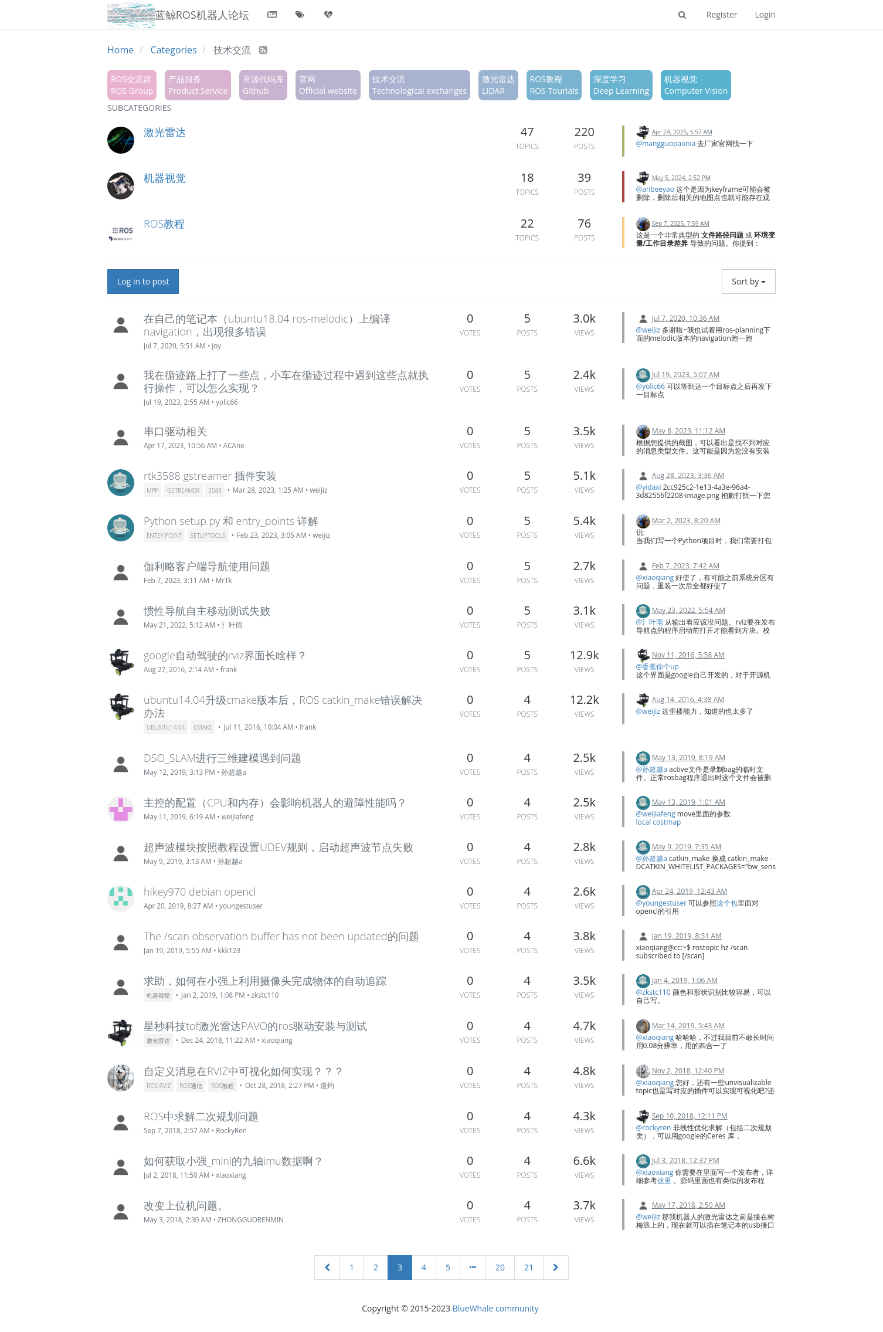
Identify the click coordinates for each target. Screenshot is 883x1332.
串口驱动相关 (175, 431)
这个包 (727, 903)
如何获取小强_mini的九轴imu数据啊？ (234, 1161)
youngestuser (241, 905)
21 (529, 1267)
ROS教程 (164, 223)
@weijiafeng (655, 814)
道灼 (327, 1085)
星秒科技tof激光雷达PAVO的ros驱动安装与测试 (255, 1026)
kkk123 (229, 950)
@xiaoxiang (655, 1172)
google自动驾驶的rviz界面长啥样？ (225, 655)
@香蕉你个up (657, 667)
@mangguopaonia (666, 143)
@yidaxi (648, 487)
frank (228, 669)
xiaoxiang (231, 1175)
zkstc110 (265, 994)
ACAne (233, 445)
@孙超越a (651, 769)
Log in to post (143, 281)
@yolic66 (650, 386)
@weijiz (648, 330)
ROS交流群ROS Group (132, 84)
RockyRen (231, 1130)
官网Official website (328, 84)
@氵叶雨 (650, 622)
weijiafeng (238, 816)
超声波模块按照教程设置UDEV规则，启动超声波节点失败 (278, 847)
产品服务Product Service (197, 84)
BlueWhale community (496, 1308)
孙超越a (233, 772)
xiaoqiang (277, 1040)
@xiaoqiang (655, 577)
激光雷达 (165, 132)
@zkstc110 (653, 992)
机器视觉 (165, 178)
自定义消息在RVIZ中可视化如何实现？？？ (244, 1071)
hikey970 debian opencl (200, 891)
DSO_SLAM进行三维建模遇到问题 (222, 758)
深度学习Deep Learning (621, 84)
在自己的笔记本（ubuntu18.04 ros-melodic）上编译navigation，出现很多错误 (267, 324)
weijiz (318, 489)
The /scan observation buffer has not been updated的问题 (281, 936)
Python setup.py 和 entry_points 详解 (231, 521)
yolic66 (227, 401)
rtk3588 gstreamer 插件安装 (210, 476)
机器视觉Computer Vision (696, 84)
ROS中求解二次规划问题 (201, 1116)
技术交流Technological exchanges (419, 84)
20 (500, 1267)
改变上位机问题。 (186, 1205)
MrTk (224, 580)
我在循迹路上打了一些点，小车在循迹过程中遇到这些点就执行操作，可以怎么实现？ (286, 381)
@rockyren (653, 1128)
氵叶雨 (232, 624)
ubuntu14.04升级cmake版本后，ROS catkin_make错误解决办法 (283, 706)
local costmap (658, 822)
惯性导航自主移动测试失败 (207, 611)
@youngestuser (661, 903)
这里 (665, 1180)
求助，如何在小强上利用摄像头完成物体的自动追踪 (265, 981)
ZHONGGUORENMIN (251, 1219)
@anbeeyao (655, 189)
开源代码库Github (263, 84)
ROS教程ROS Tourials (554, 84)
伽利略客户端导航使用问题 (207, 566)
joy (216, 345)
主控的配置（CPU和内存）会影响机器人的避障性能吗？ (275, 802)
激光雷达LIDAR (498, 84)
